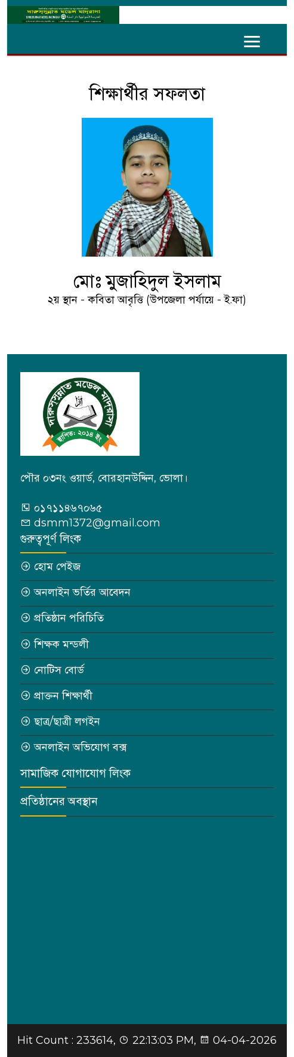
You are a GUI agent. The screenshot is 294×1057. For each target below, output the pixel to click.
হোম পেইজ (57, 566)
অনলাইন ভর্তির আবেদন (82, 592)
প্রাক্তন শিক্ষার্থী (63, 695)
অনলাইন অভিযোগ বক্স (80, 747)
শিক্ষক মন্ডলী (61, 644)
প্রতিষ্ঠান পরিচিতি (69, 618)
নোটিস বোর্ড (59, 670)
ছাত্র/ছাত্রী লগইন (67, 721)
